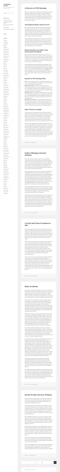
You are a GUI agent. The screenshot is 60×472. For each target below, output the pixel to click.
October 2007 (6, 57)
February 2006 (6, 85)
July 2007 (5, 63)
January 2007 (6, 73)
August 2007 (6, 61)
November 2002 (6, 153)
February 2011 (6, 49)
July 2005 (5, 97)
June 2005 (5, 99)
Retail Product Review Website (9, 29)
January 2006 (6, 87)
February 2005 (6, 106)
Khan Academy (6, 27)
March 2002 (6, 167)
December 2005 (6, 89)
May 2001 (5, 184)
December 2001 (6, 172)
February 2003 (6, 148)
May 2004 (5, 122)
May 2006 (5, 82)
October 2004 (6, 113)
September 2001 (6, 177)
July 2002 (5, 160)
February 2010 (6, 52)
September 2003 (6, 136)
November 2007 (6, 56)
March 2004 (6, 125)
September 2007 (6, 59)
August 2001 (6, 179)
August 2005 (6, 96)
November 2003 (6, 132)
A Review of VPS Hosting (8, 20)
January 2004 (6, 129)
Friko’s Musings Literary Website (35, 154)
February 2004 (6, 127)
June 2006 (5, 80)
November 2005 (6, 90)
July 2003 (5, 139)
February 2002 (6, 169)
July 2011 (5, 45)
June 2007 (5, 64)
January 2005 (6, 108)
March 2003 (6, 146)
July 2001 (5, 181)
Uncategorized (34, 142)
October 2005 (6, 92)
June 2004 (5, 120)
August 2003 (6, 137)
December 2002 (6, 151)
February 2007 (6, 71)
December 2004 (6, 110)
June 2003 (5, 141)
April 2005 (5, 103)
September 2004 (6, 115)
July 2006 (5, 78)
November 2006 (6, 75)
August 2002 (6, 158)
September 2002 (6, 156)
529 (42, 462)
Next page (55, 462)
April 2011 (5, 47)
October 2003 (6, 134)
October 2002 (6, 155)
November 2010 (6, 50)
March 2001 (6, 188)
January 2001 (6, 191)
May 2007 (5, 66)
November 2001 (6, 174)
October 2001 (6, 176)
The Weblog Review (7, 4)
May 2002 (5, 163)
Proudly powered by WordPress (30, 469)
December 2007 (6, 54)
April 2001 (5, 186)
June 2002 (5, 162)
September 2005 (6, 94)
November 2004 (6, 111)
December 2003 (6, 130)
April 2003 (5, 144)
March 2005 (6, 104)
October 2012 (6, 42)
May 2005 (5, 101)
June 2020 (5, 40)
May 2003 (5, 143)
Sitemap (5, 33)
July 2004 (5, 118)
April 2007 (5, 68)
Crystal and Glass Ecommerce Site (38, 224)
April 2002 (5, 165)
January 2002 (6, 170)
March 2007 (6, 70)
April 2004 (5, 123)
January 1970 (6, 193)
